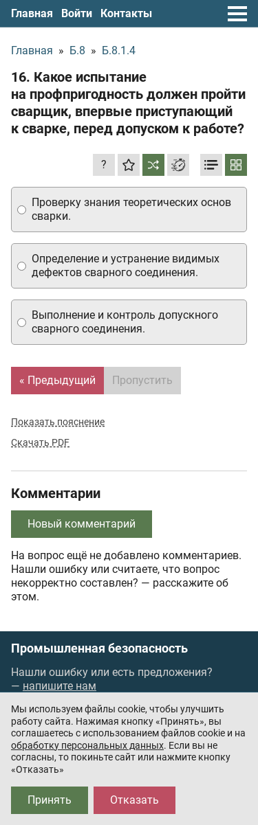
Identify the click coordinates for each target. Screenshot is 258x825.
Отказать (134, 799)
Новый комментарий (82, 523)
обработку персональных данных (87, 745)
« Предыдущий (57, 380)
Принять (50, 799)
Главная (32, 13)
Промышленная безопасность (99, 648)
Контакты (126, 13)
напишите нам (59, 685)
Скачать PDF (40, 442)
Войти (76, 13)
